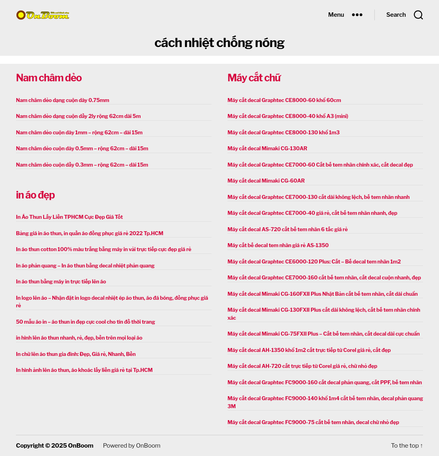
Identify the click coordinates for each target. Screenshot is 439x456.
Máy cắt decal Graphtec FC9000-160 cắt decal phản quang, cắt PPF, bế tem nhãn (324, 382)
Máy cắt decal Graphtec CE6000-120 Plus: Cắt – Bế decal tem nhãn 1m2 (314, 261)
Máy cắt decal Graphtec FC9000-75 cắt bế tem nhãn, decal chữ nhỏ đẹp (313, 422)
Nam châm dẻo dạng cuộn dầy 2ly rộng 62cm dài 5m (78, 116)
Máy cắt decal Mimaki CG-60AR (266, 180)
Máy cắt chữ (253, 78)
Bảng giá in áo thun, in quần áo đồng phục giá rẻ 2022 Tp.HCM (89, 233)
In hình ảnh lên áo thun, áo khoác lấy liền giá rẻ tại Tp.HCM (84, 370)
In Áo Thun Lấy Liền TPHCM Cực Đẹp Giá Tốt (69, 217)
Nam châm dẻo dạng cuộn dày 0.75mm (62, 100)
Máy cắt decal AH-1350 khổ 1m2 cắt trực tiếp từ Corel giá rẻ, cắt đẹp (309, 350)
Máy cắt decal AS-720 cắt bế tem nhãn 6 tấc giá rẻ (287, 229)
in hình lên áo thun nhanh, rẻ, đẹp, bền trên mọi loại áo (79, 337)
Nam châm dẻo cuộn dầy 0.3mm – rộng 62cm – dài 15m (82, 164)
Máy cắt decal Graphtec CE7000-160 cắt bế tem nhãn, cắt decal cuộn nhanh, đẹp (324, 277)
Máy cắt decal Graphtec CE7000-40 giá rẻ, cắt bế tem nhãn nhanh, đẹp (312, 213)
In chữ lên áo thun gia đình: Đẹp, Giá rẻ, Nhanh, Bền (76, 354)
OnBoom (80, 445)
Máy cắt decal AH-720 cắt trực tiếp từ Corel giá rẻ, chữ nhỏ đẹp (302, 366)
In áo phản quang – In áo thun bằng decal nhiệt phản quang (85, 265)
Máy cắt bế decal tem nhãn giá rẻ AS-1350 (278, 245)
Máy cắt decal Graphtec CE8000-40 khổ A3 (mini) (287, 116)
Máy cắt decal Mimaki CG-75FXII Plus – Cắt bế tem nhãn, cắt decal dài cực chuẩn (323, 333)
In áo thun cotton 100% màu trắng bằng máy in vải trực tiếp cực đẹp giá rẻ (103, 249)
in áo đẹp (35, 195)
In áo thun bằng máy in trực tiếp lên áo (61, 281)
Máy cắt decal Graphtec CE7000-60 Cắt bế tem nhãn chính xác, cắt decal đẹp (320, 164)
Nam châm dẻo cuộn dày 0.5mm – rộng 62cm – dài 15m (82, 148)
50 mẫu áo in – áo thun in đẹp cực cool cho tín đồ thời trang (85, 321)
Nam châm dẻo (48, 78)
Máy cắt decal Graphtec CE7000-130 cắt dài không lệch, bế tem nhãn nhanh (318, 197)
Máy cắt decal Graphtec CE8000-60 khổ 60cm (284, 100)
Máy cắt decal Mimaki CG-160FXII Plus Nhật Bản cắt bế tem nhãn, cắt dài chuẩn (322, 294)
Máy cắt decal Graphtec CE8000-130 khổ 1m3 (283, 132)
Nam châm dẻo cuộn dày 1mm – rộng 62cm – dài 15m (79, 132)
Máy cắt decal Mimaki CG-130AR (267, 148)
